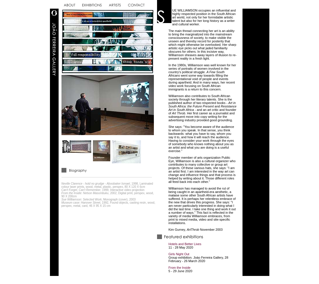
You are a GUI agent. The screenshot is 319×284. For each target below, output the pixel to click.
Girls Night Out (179, 254)
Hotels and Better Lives (185, 244)
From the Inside (180, 267)
